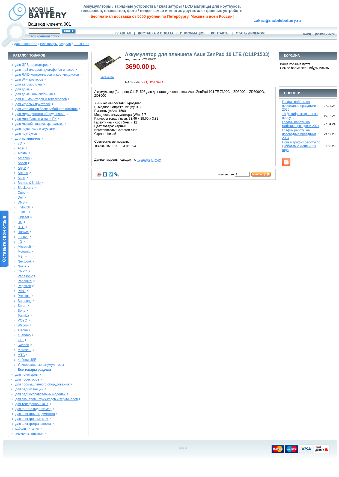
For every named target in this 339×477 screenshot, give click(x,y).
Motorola (24, 252)
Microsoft (24, 247)
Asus (21, 178)
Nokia (22, 266)
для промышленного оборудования (42, 384)
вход (307, 34)
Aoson (22, 163)
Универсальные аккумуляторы (41, 365)
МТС (21, 355)
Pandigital (25, 281)
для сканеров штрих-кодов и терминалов (46, 399)
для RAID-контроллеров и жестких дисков (47, 74)
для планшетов (25, 44)
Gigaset (23, 217)
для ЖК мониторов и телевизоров (41, 99)
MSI (20, 256)
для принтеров (26, 374)
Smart (22, 306)
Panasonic (25, 276)
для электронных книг (32, 419)
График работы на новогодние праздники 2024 (299, 134)
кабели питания (27, 429)
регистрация (325, 34)
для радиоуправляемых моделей (40, 394)
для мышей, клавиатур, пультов (39, 124)
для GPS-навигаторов (32, 65)
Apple (22, 168)
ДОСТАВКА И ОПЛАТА (156, 33)
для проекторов (27, 379)
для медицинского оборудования (40, 114)
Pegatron (24, 286)
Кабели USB (27, 360)
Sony (21, 311)
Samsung (25, 301)
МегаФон (24, 350)
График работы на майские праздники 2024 (300, 124)
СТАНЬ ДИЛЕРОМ (250, 33)
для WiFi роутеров (29, 79)
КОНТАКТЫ (220, 33)
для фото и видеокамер (33, 409)
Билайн (23, 345)
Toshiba (23, 315)
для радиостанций (29, 389)
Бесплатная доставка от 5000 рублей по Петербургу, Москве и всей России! (162, 16)
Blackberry (25, 188)
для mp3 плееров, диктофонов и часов (45, 70)
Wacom (23, 325)
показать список (149, 159)
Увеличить (107, 76)
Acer (21, 148)
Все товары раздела (55, 44)
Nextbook (25, 261)
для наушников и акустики (35, 129)
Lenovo (23, 237)
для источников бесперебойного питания (46, 109)
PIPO (22, 291)
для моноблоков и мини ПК (35, 119)
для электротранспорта (33, 424)
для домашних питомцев (34, 94)
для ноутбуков (26, 134)
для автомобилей (28, 84)
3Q (20, 143)
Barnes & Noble (29, 183)
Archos (23, 173)
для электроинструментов (35, 414)
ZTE (21, 340)
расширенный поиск (44, 36)
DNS (21, 202)
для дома (22, 89)
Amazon (24, 158)
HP (20, 222)
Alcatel (23, 153)
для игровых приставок (32, 104)
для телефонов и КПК (31, 404)
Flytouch (24, 207)
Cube (22, 193)
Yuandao (24, 335)
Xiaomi (23, 330)
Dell (20, 197)
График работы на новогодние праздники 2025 (299, 105)
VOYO (22, 320)
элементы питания (29, 433)
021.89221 (81, 44)
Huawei (23, 232)
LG (20, 242)
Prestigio (24, 296)
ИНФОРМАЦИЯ (192, 33)
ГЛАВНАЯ (123, 33)
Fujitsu (22, 212)
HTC (21, 227)
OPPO (22, 271)
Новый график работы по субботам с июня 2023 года (301, 146)
